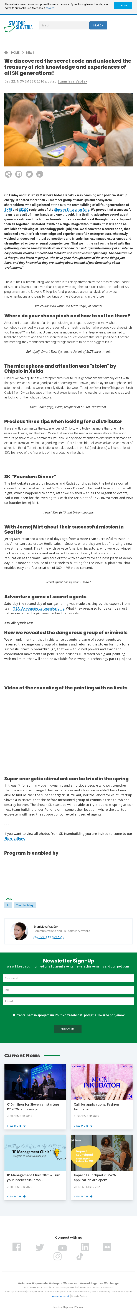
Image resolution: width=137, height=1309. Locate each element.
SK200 (23, 209)
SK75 (8, 209)
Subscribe (68, 1029)
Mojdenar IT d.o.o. (73, 1307)
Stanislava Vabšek (73, 81)
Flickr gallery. (14, 838)
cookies (50, 8)
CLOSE (123, 5)
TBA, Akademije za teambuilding (38, 608)
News (30, 52)
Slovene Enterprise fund (71, 209)
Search (98, 25)
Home (15, 52)
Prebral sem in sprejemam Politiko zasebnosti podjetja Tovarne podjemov (70, 1015)
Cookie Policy (79, 1296)
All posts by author (49, 936)
